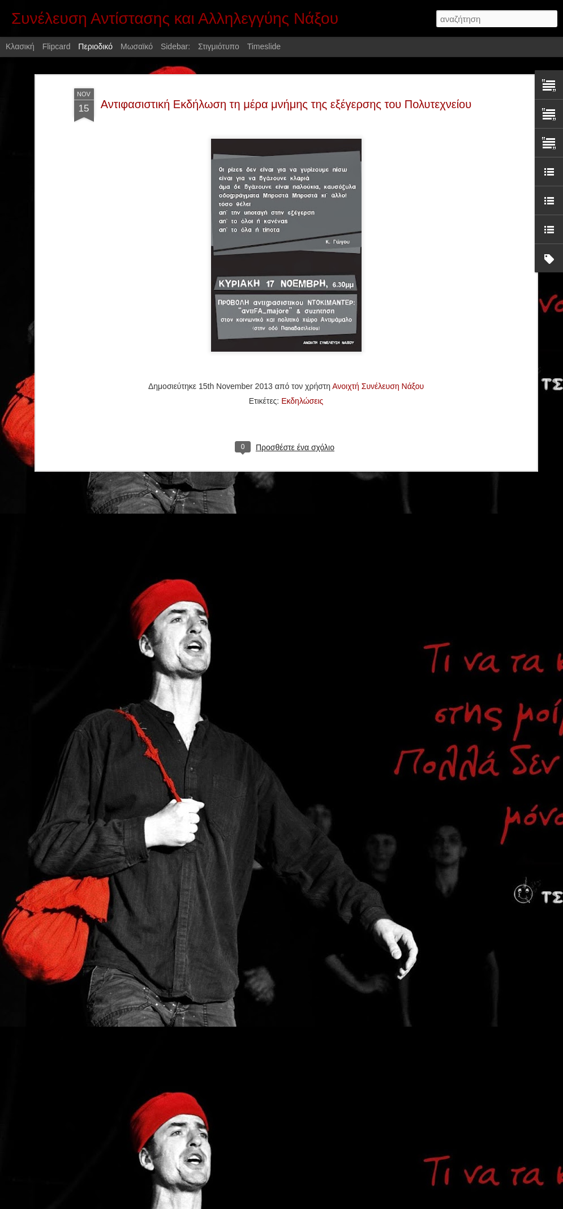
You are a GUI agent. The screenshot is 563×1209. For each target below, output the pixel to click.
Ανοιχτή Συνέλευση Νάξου (378, 303)
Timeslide (264, 46)
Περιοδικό (95, 46)
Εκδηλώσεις (302, 318)
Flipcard (56, 46)
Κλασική (20, 46)
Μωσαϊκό (137, 46)
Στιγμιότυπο (218, 46)
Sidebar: (175, 46)
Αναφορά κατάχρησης (349, 1202)
